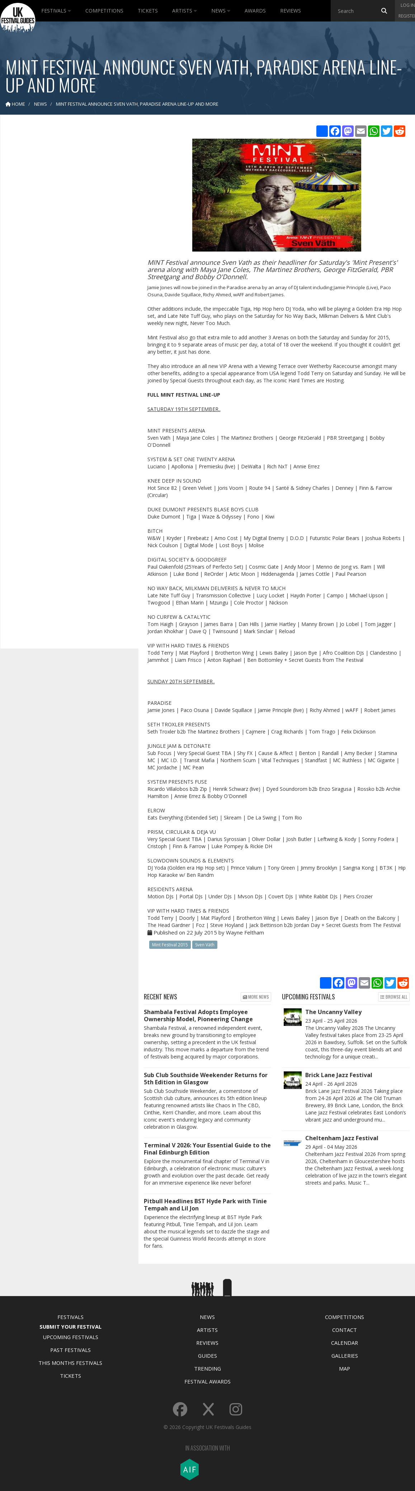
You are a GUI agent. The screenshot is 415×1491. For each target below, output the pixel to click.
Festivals (56, 10)
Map (344, 1368)
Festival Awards (207, 1381)
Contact (344, 1329)
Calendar (344, 1342)
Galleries (344, 1355)
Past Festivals (70, 1349)
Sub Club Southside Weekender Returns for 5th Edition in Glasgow (206, 1078)
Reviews (290, 10)
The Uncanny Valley (333, 1012)
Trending (207, 1368)
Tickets (148, 10)
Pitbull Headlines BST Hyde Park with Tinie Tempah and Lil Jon (205, 1204)
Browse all (393, 997)
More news (256, 997)
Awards (255, 10)
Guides (207, 1355)
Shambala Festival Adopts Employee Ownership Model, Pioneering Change (198, 1015)
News (220, 10)
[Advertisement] (64, 232)
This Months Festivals (70, 1362)
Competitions (104, 10)
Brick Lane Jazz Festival (338, 1075)
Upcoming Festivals (70, 1337)
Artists (184, 10)
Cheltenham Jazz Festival (341, 1138)
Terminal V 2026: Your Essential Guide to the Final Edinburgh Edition (207, 1148)
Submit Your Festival (70, 1326)
